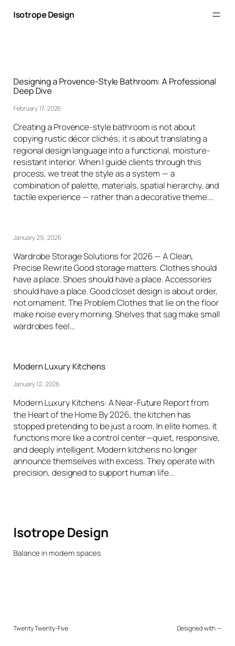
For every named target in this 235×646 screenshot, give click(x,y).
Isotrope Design (43, 14)
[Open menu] (216, 14)
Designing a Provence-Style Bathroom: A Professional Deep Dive (114, 86)
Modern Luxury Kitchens (59, 366)
